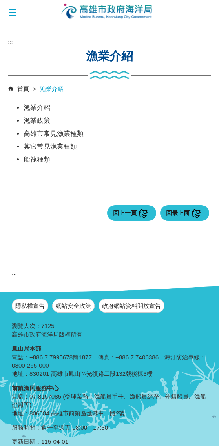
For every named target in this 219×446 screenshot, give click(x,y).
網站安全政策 (73, 305)
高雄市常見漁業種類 (54, 133)
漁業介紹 (52, 89)
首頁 (23, 89)
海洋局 (107, 12)
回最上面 (178, 212)
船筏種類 (37, 159)
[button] (13, 13)
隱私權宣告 (30, 305)
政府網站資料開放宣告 (131, 305)
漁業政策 (37, 120)
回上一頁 (125, 212)
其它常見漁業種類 (50, 146)
